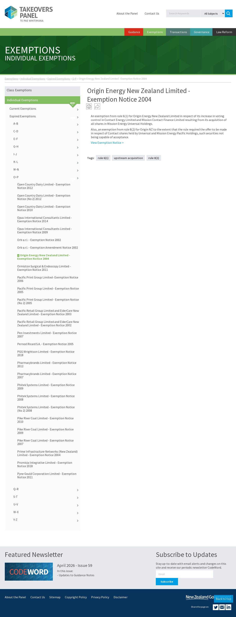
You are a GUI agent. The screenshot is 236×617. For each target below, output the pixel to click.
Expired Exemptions (58, 78)
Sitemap (54, 597)
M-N (46, 169)
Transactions (178, 32)
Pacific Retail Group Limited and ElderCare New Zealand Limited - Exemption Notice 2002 (48, 323)
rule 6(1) (103, 158)
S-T (46, 496)
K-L (46, 161)
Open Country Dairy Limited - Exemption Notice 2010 (43, 208)
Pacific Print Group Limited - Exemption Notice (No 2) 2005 (48, 301)
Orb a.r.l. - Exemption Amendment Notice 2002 (47, 247)
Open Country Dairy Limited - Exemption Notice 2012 (43, 186)
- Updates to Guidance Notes (75, 575)
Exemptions (155, 32)
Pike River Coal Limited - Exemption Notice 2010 (45, 420)
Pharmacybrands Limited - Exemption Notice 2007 (46, 375)
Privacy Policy (100, 597)
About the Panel (127, 13)
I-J (46, 154)
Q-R (46, 489)
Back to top (223, 599)
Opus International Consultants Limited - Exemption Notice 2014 (44, 219)
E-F (46, 138)
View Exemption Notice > (107, 142)
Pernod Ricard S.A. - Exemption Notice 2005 (45, 344)
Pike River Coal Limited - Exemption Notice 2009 (45, 431)
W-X (46, 512)
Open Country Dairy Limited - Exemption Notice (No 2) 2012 (43, 197)
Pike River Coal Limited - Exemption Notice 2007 (45, 442)
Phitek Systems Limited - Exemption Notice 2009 (46, 386)
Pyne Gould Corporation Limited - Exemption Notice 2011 (46, 475)
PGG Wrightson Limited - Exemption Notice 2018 (45, 353)
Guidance (134, 32)
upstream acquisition (128, 158)
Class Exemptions (19, 90)
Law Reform (224, 32)
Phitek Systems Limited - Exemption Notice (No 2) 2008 (46, 408)
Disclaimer (120, 597)
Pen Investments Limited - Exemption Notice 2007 (47, 334)
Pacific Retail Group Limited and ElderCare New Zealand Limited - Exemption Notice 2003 (48, 312)
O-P (74, 78)
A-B (46, 123)
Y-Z (46, 519)
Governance (201, 32)
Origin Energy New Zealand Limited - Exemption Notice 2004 (43, 256)
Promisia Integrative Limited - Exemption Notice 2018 (44, 464)
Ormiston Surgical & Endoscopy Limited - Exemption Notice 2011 (44, 268)
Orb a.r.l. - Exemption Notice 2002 (39, 240)
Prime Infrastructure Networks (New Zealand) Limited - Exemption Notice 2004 (47, 453)
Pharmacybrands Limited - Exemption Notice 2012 (46, 364)
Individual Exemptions (32, 78)
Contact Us (152, 13)
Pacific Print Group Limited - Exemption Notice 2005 (48, 290)
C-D (46, 131)
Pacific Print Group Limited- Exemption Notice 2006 (47, 279)
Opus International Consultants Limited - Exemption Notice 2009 (44, 230)
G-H (46, 146)
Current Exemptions (45, 108)
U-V (46, 504)
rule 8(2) (153, 158)
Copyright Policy (76, 597)
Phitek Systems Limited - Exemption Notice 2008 (46, 397)
